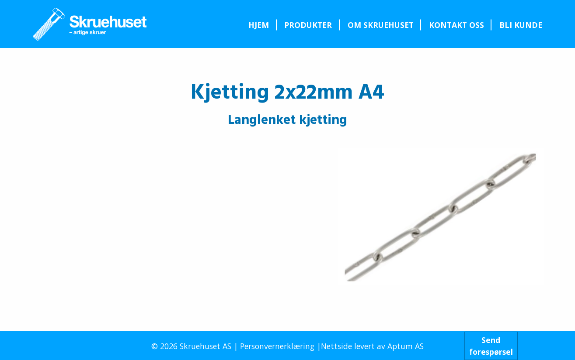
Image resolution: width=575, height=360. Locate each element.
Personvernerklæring (277, 346)
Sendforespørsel (491, 346)
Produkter (308, 25)
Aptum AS (405, 346)
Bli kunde (520, 25)
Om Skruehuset (381, 25)
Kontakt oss (456, 25)
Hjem (258, 25)
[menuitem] (259, 25)
